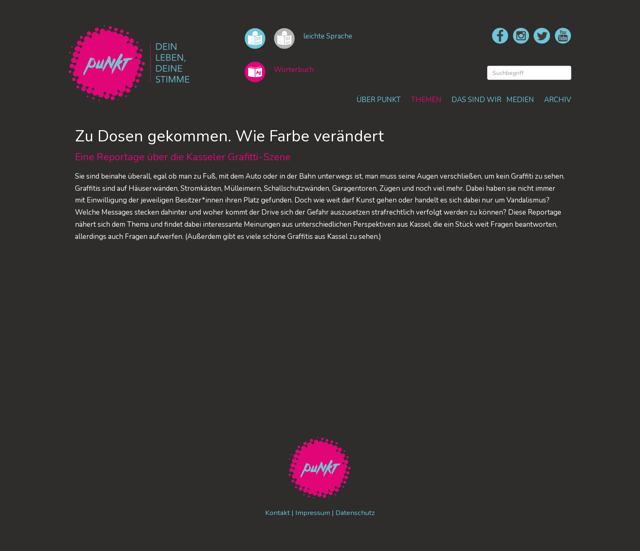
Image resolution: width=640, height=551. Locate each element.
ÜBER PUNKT (378, 100)
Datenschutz (356, 513)
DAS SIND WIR (476, 100)
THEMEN (426, 100)
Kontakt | (279, 513)
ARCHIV (557, 100)
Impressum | (315, 513)
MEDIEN (520, 100)
